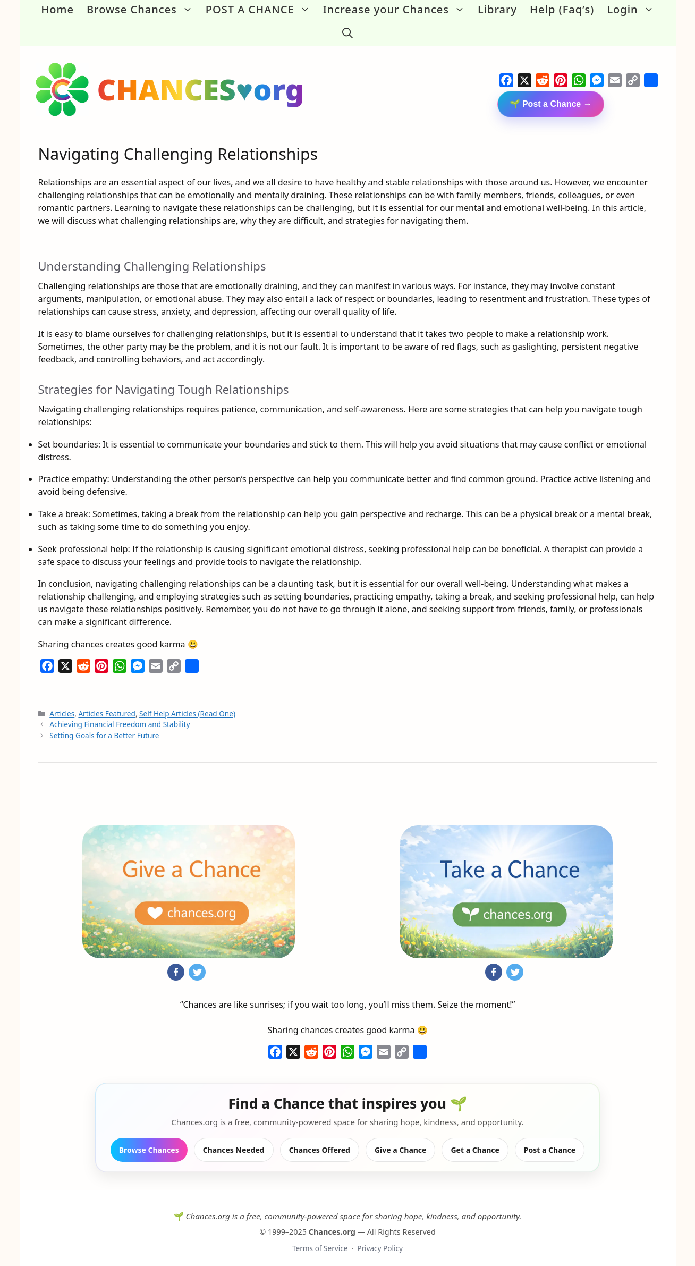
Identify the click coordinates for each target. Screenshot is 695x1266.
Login (633, 9)
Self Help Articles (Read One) (187, 705)
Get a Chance (475, 1141)
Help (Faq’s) (562, 9)
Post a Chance (549, 1141)
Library (497, 9)
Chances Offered (319, 1141)
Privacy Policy (380, 1240)
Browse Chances (143, 9)
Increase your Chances (397, 9)
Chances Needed (234, 1141)
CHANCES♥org (200, 81)
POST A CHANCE (261, 9)
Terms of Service (320, 1240)
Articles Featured (106, 705)
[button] (347, 28)
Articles (61, 705)
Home (57, 9)
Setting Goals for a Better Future (104, 727)
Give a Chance (401, 1141)
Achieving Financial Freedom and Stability (119, 716)
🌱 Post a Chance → (551, 95)
